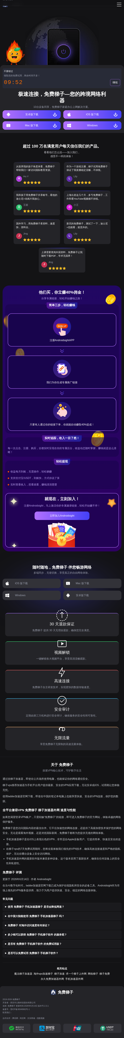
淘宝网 (23, 1018)
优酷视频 (40, 1018)
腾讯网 (15, 1018)
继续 (115, 82)
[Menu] (119, 4)
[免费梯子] (12, 4)
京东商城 (31, 1018)
